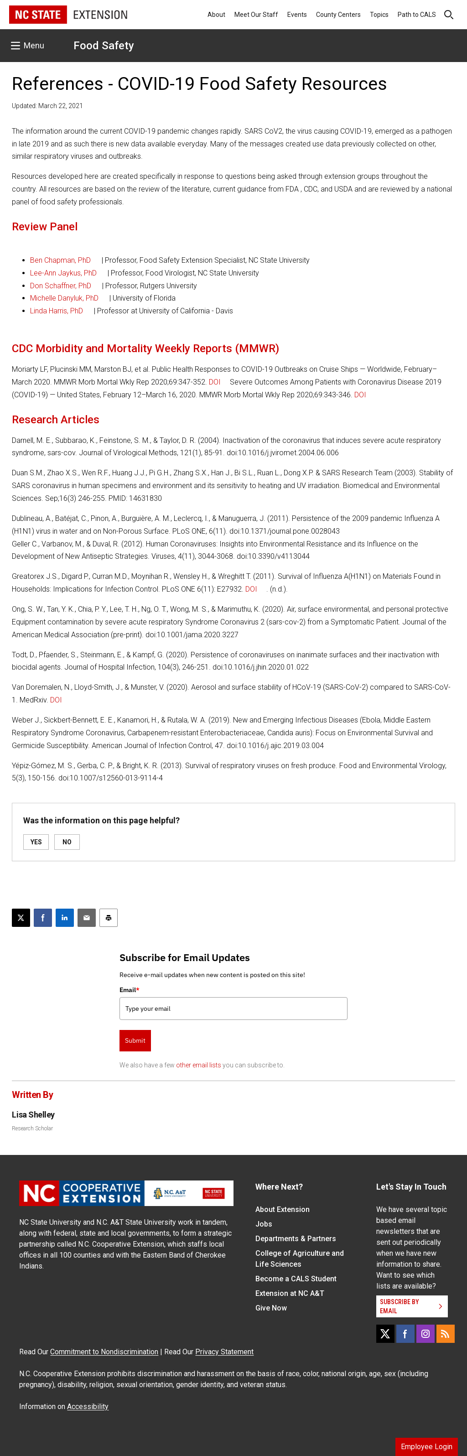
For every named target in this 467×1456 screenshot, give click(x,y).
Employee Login (426, 1446)
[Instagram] (425, 1334)
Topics (379, 14)
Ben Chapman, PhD (60, 260)
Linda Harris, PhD (56, 311)
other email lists (198, 1065)
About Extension (282, 1209)
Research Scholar (32, 1128)
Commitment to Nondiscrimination (104, 1351)
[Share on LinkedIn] (65, 918)
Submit (135, 1040)
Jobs (263, 1224)
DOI (215, 382)
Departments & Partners (295, 1238)
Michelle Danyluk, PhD (64, 298)
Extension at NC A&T (289, 1293)
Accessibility (88, 1406)
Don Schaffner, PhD (60, 285)
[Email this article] (87, 918)
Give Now (271, 1308)
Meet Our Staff (256, 14)
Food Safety (103, 45)
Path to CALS (417, 14)
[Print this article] (108, 918)
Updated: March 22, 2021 (47, 105)
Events (297, 14)
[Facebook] (405, 1334)
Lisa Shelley (33, 1114)
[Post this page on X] (21, 918)
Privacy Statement (224, 1351)
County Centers (338, 14)
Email (129, 990)
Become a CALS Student (296, 1278)
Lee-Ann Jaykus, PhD (63, 273)
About (216, 14)
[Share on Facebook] (43, 918)
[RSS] (445, 1334)
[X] (385, 1334)
